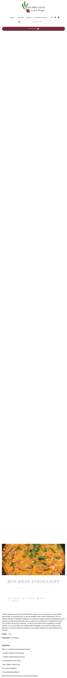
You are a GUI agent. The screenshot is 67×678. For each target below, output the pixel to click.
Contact (12, 17)
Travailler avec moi (40, 17)
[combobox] (45, 21)
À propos (21, 17)
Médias (29, 17)
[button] (19, 21)
